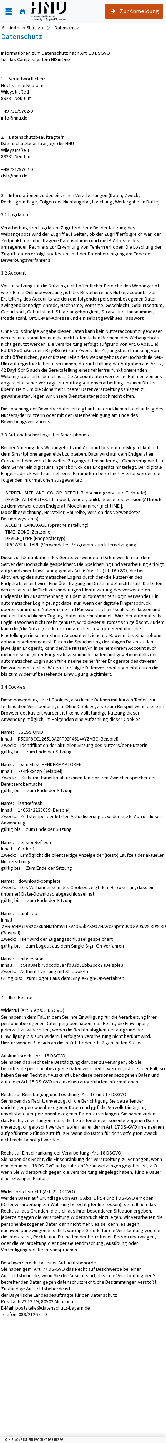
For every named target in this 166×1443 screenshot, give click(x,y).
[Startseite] (22, 11)
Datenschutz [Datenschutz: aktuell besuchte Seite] (67, 28)
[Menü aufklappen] (9, 11)
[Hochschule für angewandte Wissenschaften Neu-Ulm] (48, 11)
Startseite (35, 28)
